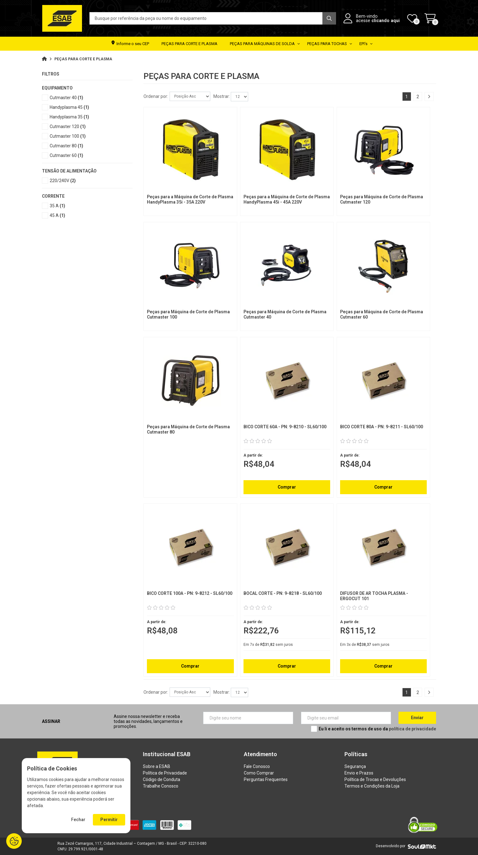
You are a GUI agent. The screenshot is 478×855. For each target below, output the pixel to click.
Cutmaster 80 (66, 145)
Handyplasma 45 (69, 107)
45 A (57, 215)
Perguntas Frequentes (266, 779)
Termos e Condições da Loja (371, 786)
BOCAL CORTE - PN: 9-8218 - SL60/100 (283, 593)
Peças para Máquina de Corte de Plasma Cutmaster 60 (381, 314)
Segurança (355, 766)
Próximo (429, 96)
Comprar (287, 487)
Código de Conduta (161, 779)
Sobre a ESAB (156, 766)
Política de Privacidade (165, 772)
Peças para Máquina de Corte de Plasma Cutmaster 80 (188, 429)
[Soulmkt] (422, 846)
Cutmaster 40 (66, 97)
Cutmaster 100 (68, 136)
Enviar (417, 717)
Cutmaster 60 (66, 155)
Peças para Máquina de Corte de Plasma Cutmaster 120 (381, 199)
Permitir (109, 819)
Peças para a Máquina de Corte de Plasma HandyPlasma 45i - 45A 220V (287, 199)
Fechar (78, 819)
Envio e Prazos (358, 772)
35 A (57, 205)
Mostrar (221, 96)
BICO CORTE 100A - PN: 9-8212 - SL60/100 (189, 593)
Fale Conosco (257, 766)
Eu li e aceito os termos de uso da (377, 728)
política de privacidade (412, 728)
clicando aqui (385, 20)
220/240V (63, 180)
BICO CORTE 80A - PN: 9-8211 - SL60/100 (381, 426)
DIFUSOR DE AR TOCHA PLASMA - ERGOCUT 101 (374, 596)
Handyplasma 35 (69, 116)
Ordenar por (155, 96)
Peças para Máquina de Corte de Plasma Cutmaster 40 (285, 314)
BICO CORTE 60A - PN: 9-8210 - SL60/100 (285, 426)
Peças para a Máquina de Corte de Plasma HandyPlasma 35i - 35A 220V (190, 199)
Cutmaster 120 (68, 126)
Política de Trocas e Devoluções (375, 779)
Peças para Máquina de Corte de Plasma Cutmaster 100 (188, 314)
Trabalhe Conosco (160, 786)
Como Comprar (259, 772)
